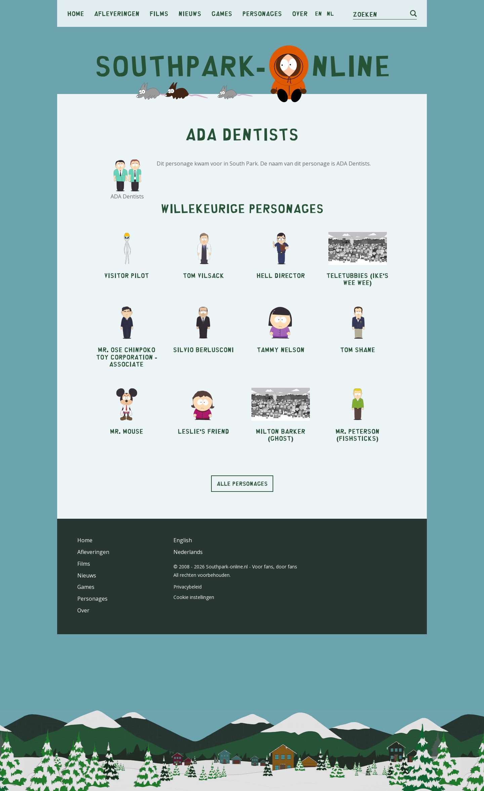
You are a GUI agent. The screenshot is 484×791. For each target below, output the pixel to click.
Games (221, 13)
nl (330, 13)
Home (75, 13)
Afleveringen (116, 13)
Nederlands (188, 552)
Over (300, 13)
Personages (262, 13)
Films (159, 13)
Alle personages (242, 483)
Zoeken (365, 13)
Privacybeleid (187, 587)
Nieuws (189, 13)
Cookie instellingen (193, 597)
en (318, 13)
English (182, 540)
